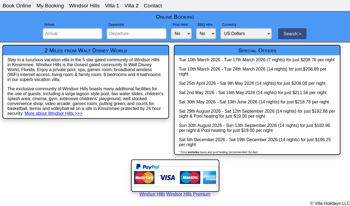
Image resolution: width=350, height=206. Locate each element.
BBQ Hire (205, 24)
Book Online (17, 5)
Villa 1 (112, 5)
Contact (153, 5)
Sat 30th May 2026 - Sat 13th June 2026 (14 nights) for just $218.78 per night (254, 102)
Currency (229, 24)
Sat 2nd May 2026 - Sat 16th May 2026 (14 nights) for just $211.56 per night (252, 92)
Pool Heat (180, 24)
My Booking (50, 5)
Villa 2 (131, 5)
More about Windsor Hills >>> (53, 113)
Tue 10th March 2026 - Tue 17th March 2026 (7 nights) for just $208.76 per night (257, 59)
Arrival (49, 24)
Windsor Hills (84, 5)
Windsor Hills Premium (188, 194)
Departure (116, 24)
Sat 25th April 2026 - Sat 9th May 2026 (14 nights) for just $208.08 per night (252, 83)
